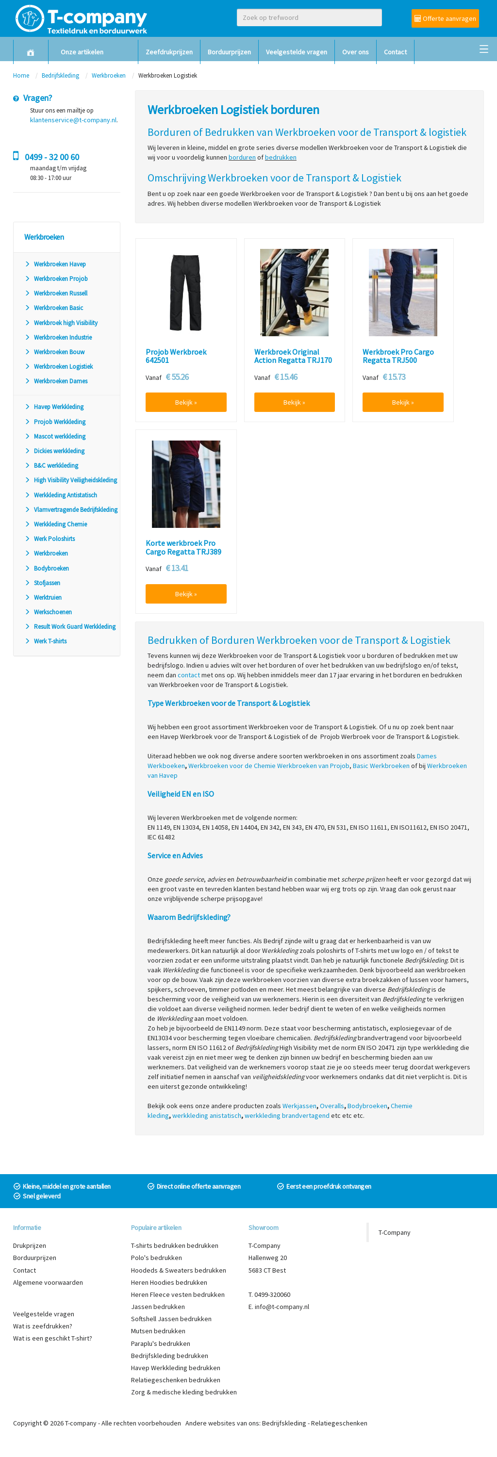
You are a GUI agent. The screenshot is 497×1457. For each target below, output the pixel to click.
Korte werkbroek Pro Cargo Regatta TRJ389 (183, 547)
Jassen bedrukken (158, 1306)
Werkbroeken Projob (56, 279)
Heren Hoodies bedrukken (169, 1282)
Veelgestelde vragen (296, 52)
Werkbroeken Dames (55, 381)
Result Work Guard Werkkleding (70, 626)
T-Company (395, 1232)
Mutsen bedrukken (158, 1330)
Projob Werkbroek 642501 (176, 356)
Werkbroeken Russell (55, 293)
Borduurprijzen (229, 52)
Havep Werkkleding (53, 407)
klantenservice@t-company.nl (73, 119)
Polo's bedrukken (156, 1257)
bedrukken (281, 157)
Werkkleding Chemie (55, 524)
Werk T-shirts (45, 641)
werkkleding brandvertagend (287, 1115)
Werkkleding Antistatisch (60, 495)
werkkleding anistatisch (206, 1115)
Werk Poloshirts (49, 539)
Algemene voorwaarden (48, 1282)
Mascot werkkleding (54, 436)
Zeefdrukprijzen (169, 52)
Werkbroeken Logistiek (58, 366)
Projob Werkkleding (54, 422)
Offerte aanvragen (445, 18)
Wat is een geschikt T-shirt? (52, 1338)
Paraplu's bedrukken (160, 1343)
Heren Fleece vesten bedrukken (178, 1294)
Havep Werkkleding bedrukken (175, 1367)
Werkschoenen (48, 612)
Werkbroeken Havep (55, 264)
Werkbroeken (109, 75)
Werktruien (43, 597)
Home (21, 75)
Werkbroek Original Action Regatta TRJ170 (293, 356)
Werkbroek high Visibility (61, 323)
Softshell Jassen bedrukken (171, 1318)
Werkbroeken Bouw (54, 352)
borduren (242, 157)
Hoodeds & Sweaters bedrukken (178, 1270)
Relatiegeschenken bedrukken (175, 1379)
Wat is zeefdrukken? (42, 1326)
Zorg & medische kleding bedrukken (184, 1392)
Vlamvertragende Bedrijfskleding (70, 510)
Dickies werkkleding (54, 451)
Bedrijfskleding (60, 75)
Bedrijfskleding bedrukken (169, 1355)
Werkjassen (299, 1105)
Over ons (355, 52)
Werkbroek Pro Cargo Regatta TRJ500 (398, 356)
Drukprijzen (29, 1245)
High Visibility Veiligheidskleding (70, 480)
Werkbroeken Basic (53, 308)
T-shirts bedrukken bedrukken (174, 1245)
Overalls (332, 1105)
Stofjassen (42, 583)
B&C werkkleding (51, 465)
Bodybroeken (46, 568)
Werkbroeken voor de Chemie (232, 765)
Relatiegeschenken (339, 1423)
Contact (395, 52)
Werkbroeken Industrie (58, 337)
